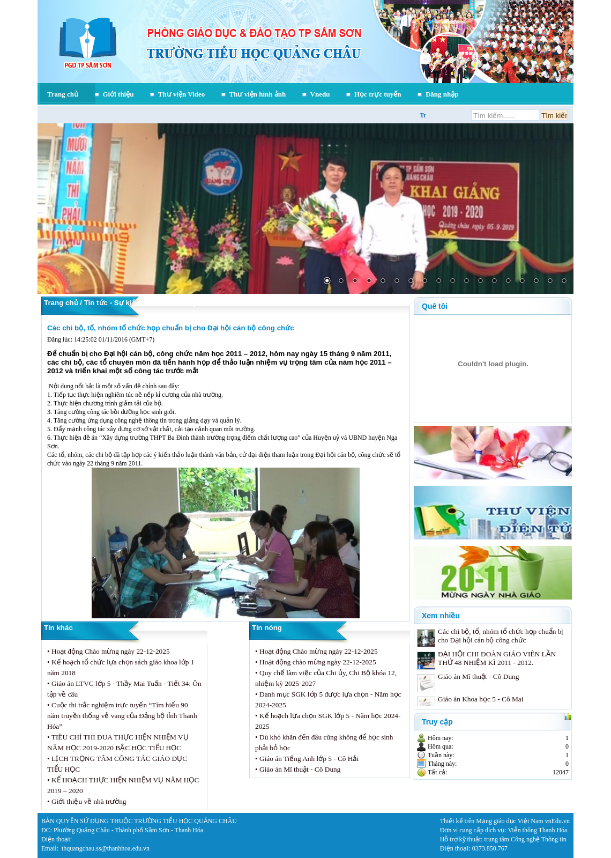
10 (452, 281)
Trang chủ (62, 94)
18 (564, 281)
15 (522, 281)
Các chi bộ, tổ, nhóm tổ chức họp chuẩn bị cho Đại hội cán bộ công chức (170, 328)
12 (480, 281)
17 (550, 281)
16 (536, 281)
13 (494, 281)
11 (466, 281)
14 (508, 281)
